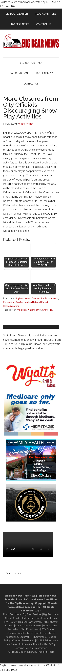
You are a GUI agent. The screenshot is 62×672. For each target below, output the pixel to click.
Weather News (25, 633)
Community (38, 298)
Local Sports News (45, 633)
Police (46, 625)
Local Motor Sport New (27, 625)
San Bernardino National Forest (32, 302)
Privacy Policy (39, 637)
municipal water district (29, 310)
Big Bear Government (30, 622)
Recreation (9, 302)
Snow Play (47, 310)
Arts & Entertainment (23, 618)
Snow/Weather (11, 306)
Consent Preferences (23, 640)
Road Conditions (12, 614)
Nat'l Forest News (30, 629)
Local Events (43, 618)
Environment (51, 298)
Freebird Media (46, 652)
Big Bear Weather (32, 614)
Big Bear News (23, 298)
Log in (38, 610)
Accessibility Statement (18, 637)
